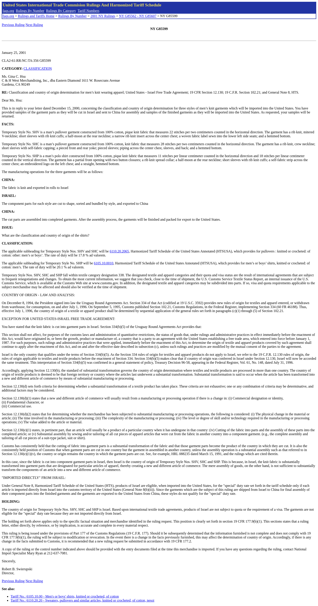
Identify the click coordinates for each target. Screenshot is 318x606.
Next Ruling (34, 25)
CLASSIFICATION (38, 68)
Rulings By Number (30, 11)
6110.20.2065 (119, 251)
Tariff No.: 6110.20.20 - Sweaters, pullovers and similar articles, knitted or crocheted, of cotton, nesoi (82, 600)
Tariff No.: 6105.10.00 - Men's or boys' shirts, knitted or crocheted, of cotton (65, 596)
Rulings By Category (61, 11)
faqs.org (8, 11)
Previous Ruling (13, 25)
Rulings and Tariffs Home (36, 16)
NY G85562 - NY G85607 (137, 16)
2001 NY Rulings (103, 16)
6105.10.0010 (103, 263)
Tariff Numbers (88, 11)
